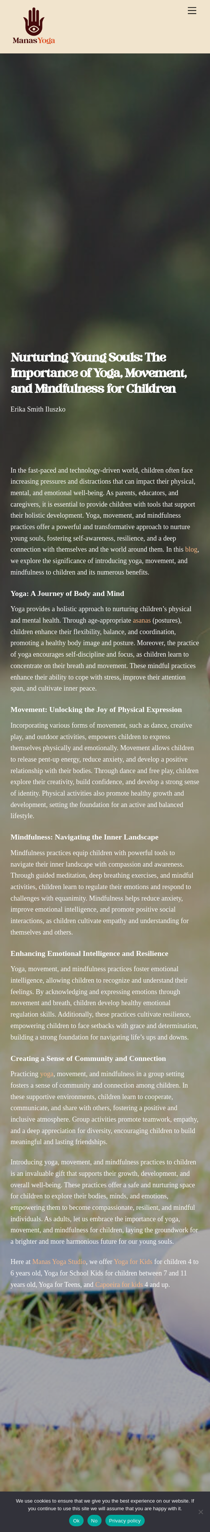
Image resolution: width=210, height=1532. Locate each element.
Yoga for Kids (133, 1262)
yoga (46, 1074)
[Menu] (192, 10)
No (94, 1521)
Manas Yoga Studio (59, 1262)
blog (191, 549)
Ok (76, 1521)
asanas (142, 620)
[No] (200, 1512)
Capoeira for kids (119, 1284)
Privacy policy (125, 1521)
